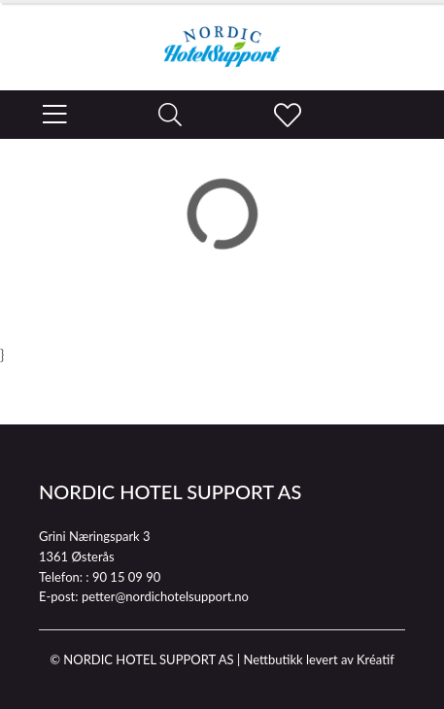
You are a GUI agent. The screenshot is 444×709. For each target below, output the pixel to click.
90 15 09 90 (126, 577)
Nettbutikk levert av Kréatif (318, 659)
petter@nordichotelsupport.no (165, 596)
